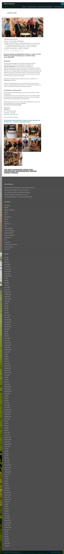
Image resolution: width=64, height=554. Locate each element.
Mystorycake (7, 172)
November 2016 (8, 494)
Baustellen (7, 207)
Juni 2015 (6, 534)
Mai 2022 (6, 356)
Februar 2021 (7, 384)
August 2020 (7, 393)
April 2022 (7, 358)
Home (6, 214)
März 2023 (7, 335)
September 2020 (8, 391)
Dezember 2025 (8, 269)
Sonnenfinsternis (8, 237)
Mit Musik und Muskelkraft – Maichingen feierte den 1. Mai (16, 194)
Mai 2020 (6, 398)
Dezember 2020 (8, 386)
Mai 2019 (6, 425)
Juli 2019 (6, 421)
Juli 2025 (6, 278)
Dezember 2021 (8, 365)
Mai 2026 (6, 257)
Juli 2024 (6, 303)
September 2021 (8, 372)
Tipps (6, 239)
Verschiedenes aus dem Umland (10, 39)
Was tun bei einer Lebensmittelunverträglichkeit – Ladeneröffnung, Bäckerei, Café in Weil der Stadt (22, 45)
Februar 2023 (7, 338)
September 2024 (8, 298)
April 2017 (7, 483)
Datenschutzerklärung (58, 6)
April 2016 (7, 511)
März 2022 (7, 361)
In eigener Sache (8, 216)
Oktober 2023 (7, 324)
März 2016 (7, 513)
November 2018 (8, 439)
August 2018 (7, 446)
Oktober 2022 (7, 347)
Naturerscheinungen (9, 228)
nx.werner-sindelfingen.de (10, 230)
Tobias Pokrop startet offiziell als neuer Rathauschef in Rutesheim (17, 192)
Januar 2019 (7, 435)
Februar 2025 (7, 287)
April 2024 (7, 310)
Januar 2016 (7, 518)
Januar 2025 (7, 289)
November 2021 (8, 368)
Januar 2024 (7, 317)
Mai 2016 (6, 508)
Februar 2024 (7, 315)
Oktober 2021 (7, 370)
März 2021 (7, 381)
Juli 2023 (6, 331)
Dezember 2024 (8, 292)
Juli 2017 (6, 476)
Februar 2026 (7, 264)
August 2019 (7, 418)
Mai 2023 (6, 333)
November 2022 (8, 345)
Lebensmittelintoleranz (10, 171)
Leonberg (6, 219)
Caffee (10, 169)
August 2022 (7, 352)
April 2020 (7, 400)
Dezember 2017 (8, 464)
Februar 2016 (7, 515)
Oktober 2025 (7, 273)
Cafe (6, 169)
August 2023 (7, 328)
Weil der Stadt (15, 172)
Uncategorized (7, 242)
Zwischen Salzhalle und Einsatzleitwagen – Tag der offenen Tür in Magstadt (19, 187)
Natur (6, 226)
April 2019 (7, 428)
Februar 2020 (7, 405)
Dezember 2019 (8, 409)
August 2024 (7, 301)
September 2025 (8, 275)
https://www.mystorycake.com (11, 114)
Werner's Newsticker (9, 3)
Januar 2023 (7, 340)
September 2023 (8, 326)
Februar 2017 (7, 488)
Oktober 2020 (7, 388)
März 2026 (7, 262)
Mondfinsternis (8, 223)
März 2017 (7, 485)
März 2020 (7, 402)
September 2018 (8, 444)
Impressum (24, 6)
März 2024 (7, 312)
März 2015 (7, 541)
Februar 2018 (7, 460)
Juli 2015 (6, 531)
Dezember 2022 (8, 342)
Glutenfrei (26, 169)
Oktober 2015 (7, 524)
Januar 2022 (7, 363)
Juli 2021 (6, 377)
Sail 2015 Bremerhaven (9, 232)
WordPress (10, 552)
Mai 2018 (6, 453)
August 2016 (7, 501)
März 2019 (7, 430)
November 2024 (8, 294)
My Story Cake (33, 171)
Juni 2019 (6, 423)
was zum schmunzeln (9, 246)
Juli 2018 (6, 448)
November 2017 (8, 467)
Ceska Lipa (18, 552)
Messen (6, 221)
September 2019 (8, 416)
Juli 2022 (6, 354)
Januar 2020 (7, 407)
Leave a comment (20, 50)
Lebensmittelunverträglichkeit (22, 171)
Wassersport (7, 249)
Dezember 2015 (8, 520)
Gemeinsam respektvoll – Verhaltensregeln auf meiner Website (40, 6)
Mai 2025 (6, 280)
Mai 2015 (6, 536)
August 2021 (7, 375)
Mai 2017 (6, 481)
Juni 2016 (6, 506)
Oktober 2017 (7, 469)
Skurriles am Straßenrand (9, 235)
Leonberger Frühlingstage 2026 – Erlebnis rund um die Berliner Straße (18, 196)
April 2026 (7, 259)
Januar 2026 (7, 266)
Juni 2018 (6, 451)
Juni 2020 (6, 395)
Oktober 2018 (7, 441)
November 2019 (8, 411)
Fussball (6, 212)
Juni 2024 (6, 305)
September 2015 (8, 527)
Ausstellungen (7, 205)
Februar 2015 (7, 543)
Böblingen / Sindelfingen (9, 209)
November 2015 (8, 522)
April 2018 (7, 455)
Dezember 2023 (8, 319)
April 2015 (7, 538)
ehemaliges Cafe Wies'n (17, 169)
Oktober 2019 (7, 414)
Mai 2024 (6, 308)
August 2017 (7, 474)
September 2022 (8, 349)
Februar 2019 (7, 432)
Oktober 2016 (7, 497)
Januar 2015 (7, 545)
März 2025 (7, 285)
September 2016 (8, 499)
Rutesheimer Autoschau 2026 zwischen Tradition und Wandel (17, 189)
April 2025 (7, 282)
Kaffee (31, 169)
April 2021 (7, 379)
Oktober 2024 (7, 296)
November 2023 (8, 322)
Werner (12, 50)
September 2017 (8, 471)
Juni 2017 (6, 478)
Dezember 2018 (8, 437)
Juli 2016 (6, 504)
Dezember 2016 (8, 492)
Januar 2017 (7, 490)
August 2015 (7, 529)
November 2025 (8, 271)
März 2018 (7, 458)
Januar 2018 (7, 462)
